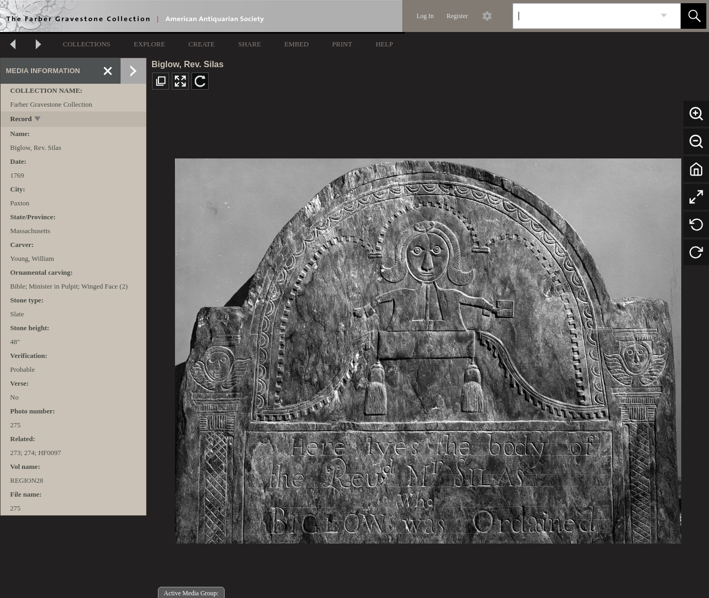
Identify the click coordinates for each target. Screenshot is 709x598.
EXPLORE (149, 44)
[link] (664, 16)
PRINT (342, 44)
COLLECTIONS (86, 44)
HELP (384, 44)
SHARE (249, 44)
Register (457, 16)
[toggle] (38, 120)
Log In (425, 16)
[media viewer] (428, 348)
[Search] (584, 16)
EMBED (296, 44)
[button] (693, 16)
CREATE (201, 44)
